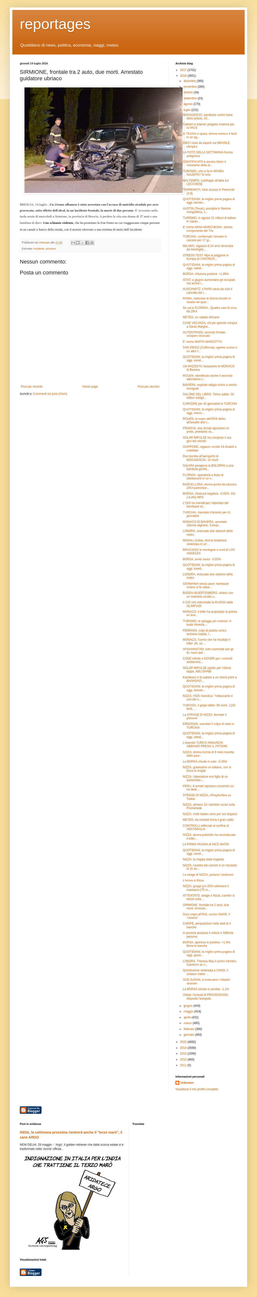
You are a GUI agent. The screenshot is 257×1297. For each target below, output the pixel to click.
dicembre (190, 81)
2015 (184, 1042)
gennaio (189, 1034)
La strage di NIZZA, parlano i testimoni (208, 874)
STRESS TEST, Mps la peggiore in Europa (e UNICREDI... (206, 257)
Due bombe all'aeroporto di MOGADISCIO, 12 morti (200, 457)
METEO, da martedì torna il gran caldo (208, 819)
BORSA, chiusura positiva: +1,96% (206, 274)
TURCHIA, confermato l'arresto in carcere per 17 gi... (205, 238)
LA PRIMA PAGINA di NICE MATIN (206, 844)
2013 (184, 1053)
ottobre (189, 92)
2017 (184, 70)
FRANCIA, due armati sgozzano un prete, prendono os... (206, 429)
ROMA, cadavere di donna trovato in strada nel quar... (207, 300)
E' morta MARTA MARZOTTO (202, 342)
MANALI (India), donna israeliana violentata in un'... (205, 542)
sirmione (51, 248)
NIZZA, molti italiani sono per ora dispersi (210, 814)
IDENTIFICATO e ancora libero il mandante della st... (204, 163)
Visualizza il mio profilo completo (196, 1089)
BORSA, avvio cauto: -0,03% (202, 559)
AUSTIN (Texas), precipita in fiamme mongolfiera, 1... (207, 210)
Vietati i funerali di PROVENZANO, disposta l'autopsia (206, 996)
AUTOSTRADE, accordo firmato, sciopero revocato (204, 334)
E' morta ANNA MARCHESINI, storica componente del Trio (207, 228)
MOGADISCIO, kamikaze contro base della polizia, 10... (208, 116)
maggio (189, 1011)
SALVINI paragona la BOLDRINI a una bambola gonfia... (208, 467)
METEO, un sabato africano (201, 317)
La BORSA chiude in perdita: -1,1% (206, 989)
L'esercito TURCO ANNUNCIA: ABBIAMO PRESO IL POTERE (205, 744)
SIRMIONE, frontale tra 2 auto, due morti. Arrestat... (206, 906)
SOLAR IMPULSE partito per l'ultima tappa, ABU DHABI (207, 669)
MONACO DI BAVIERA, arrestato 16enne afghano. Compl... (205, 523)
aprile (188, 1017)
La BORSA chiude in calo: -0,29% (205, 761)
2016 (184, 76)
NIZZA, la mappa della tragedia (203, 859)
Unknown (187, 1083)
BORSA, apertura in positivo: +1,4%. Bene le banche (207, 944)
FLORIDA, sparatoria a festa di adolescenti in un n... (203, 476)
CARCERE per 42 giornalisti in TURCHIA (210, 403)
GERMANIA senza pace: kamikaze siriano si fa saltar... (206, 585)
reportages (55, 24)
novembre (191, 86)
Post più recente (32, 386)
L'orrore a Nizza (193, 880)
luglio (187, 110)
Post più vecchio (148, 386)
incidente (39, 248)
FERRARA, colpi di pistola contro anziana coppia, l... (204, 632)
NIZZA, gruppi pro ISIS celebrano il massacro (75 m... (206, 887)
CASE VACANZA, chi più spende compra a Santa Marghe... (210, 324)
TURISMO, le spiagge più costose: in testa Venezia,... (207, 622)
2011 (184, 1065)
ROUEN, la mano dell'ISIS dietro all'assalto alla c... (204, 420)
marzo (188, 1023)
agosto (188, 104)
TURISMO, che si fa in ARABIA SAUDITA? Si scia (203, 172)
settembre (191, 98)
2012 (184, 1059)
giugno (188, 1005)
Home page (90, 386)
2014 (184, 1048)
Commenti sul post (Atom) (50, 394)
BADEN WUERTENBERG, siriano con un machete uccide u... (208, 594)
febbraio (189, 1029)
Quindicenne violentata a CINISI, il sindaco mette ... (205, 972)
